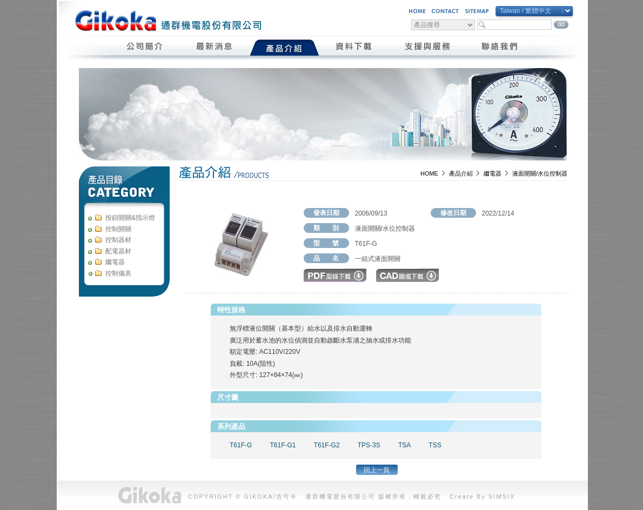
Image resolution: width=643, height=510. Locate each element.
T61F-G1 (283, 445)
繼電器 (492, 173)
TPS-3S (369, 445)
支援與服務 (427, 47)
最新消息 (215, 47)
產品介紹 (284, 47)
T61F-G (241, 445)
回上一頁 (377, 470)
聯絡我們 (500, 47)
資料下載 (354, 47)
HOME (429, 173)
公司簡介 (145, 47)
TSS (434, 445)
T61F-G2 (327, 445)
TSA (404, 445)
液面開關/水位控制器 (539, 173)
